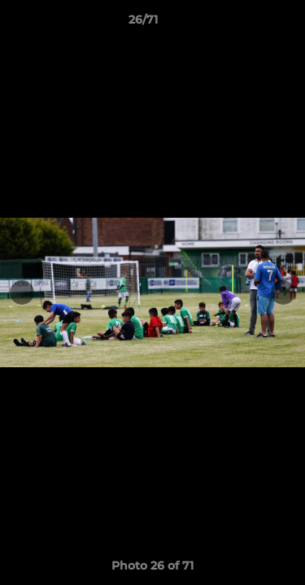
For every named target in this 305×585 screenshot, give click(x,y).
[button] (246, 23)
